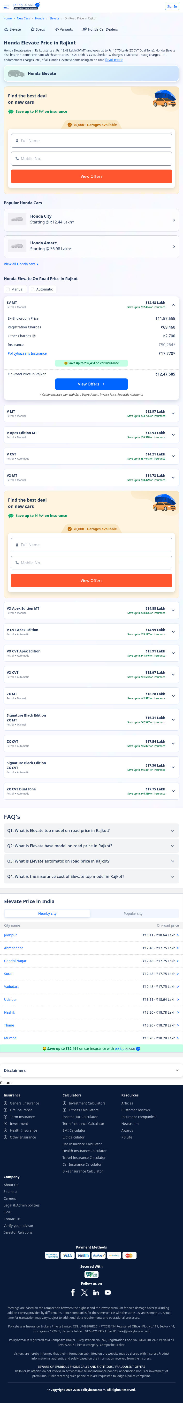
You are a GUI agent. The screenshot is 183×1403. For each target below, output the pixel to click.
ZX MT (12, 694)
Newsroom (130, 1123)
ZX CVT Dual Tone (21, 789)
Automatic (43, 289)
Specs (37, 29)
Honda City (41, 216)
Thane (9, 1025)
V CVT (11, 454)
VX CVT (12, 672)
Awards (127, 1130)
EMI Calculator (73, 1130)
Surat (8, 973)
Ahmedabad (13, 948)
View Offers (88, 384)
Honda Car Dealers (100, 29)
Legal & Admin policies (22, 1205)
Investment (19, 1123)
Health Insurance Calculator (84, 1150)
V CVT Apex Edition (22, 629)
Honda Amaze (43, 243)
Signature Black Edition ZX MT (26, 717)
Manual (16, 289)
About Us (11, 1184)
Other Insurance (23, 1137)
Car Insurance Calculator (82, 1164)
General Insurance (24, 1103)
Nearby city (47, 913)
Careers (10, 1198)
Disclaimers (15, 1070)
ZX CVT (12, 741)
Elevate (54, 18)
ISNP (7, 1212)
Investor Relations (18, 1232)
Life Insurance (21, 1110)
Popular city (133, 913)
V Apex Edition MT (22, 432)
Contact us (12, 1218)
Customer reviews (135, 1110)
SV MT (12, 302)
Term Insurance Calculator (83, 1123)
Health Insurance (23, 1130)
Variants (64, 29)
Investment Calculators (87, 1103)
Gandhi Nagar (15, 960)
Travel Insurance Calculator (84, 1157)
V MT (11, 411)
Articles (127, 1103)
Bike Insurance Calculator (82, 1171)
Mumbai (10, 1038)
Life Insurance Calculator (82, 1144)
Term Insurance (22, 1116)
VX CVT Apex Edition (23, 651)
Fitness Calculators (84, 1110)
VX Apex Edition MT (23, 608)
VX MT (12, 475)
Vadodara (11, 986)
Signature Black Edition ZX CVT (26, 765)
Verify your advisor (18, 1225)
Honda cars (26, 264)
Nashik (9, 1012)
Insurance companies (138, 1116)
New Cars (23, 18)
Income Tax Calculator (80, 1116)
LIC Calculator (73, 1137)
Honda (39, 18)
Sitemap (10, 1191)
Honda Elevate (42, 73)
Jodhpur (10, 935)
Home (7, 18)
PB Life (126, 1137)
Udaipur (10, 999)
